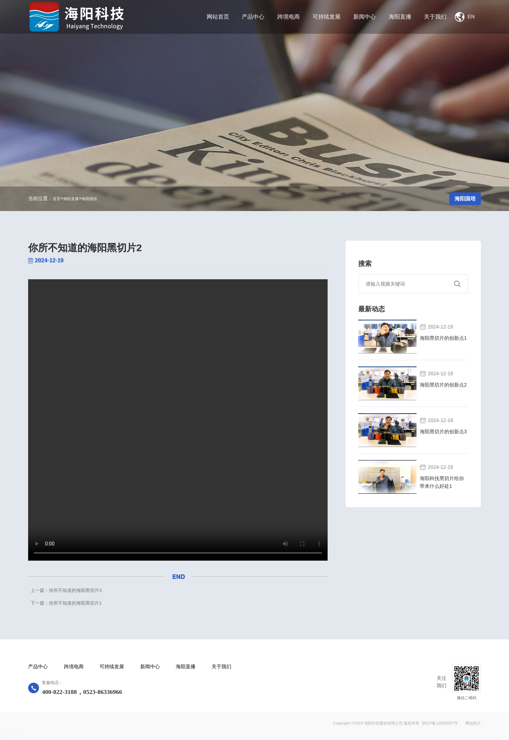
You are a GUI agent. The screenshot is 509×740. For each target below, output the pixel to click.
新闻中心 (150, 666)
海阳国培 (89, 199)
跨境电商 (74, 666)
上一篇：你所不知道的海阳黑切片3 (66, 590)
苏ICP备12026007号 (440, 723)
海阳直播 (71, 199)
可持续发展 (111, 666)
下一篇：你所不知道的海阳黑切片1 (66, 603)
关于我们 (221, 666)
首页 (56, 199)
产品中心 (38, 666)
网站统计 (473, 723)
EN (465, 17)
